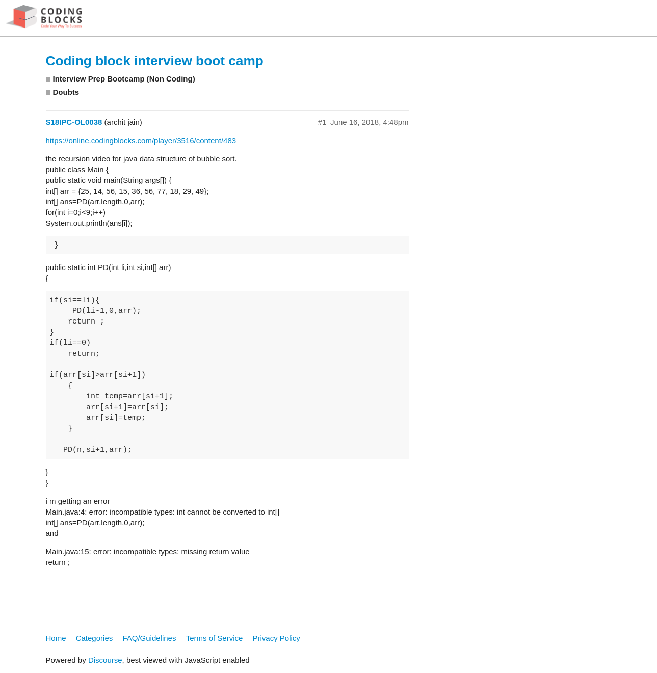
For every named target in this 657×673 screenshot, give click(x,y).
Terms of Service (214, 638)
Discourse (105, 660)
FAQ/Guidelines (149, 638)
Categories (94, 638)
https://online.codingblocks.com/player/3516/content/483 (141, 140)
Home (56, 638)
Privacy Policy (276, 638)
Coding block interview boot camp (155, 60)
